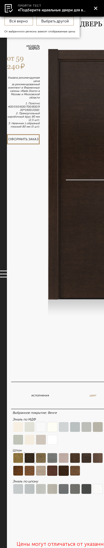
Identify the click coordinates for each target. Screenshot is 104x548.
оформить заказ (23, 139)
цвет (92, 395)
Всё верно (18, 21)
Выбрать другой (55, 21)
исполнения (40, 395)
